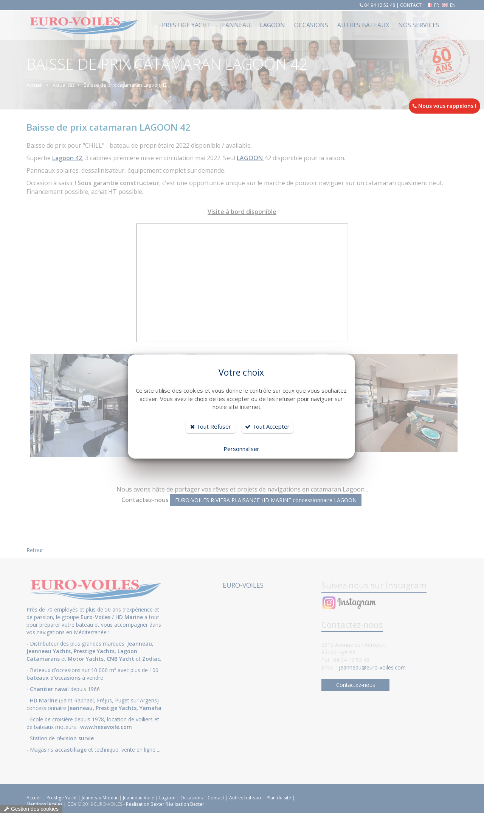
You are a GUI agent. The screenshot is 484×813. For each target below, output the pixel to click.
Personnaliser (241, 449)
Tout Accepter (267, 426)
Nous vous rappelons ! (444, 105)
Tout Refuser (210, 426)
